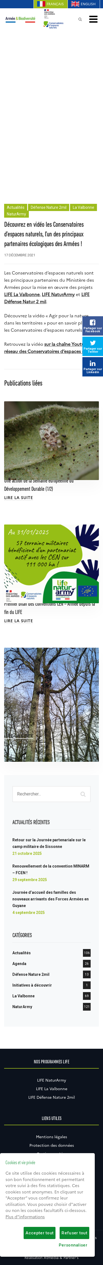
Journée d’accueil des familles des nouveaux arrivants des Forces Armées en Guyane (50, 899)
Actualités (15, 207)
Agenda (19, 963)
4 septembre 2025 (28, 912)
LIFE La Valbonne (51, 1088)
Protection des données (51, 1145)
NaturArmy (16, 214)
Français (55, 4)
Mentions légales (51, 1136)
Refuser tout (74, 1232)
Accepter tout (40, 1232)
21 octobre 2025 (27, 853)
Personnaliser (73, 1245)
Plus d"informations (25, 1216)
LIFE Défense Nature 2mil (51, 1097)
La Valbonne (83, 207)
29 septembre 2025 (29, 879)
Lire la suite (18, 498)
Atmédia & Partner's (61, 1257)
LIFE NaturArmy (58, 294)
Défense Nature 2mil (48, 207)
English (88, 4)
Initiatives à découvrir (32, 985)
